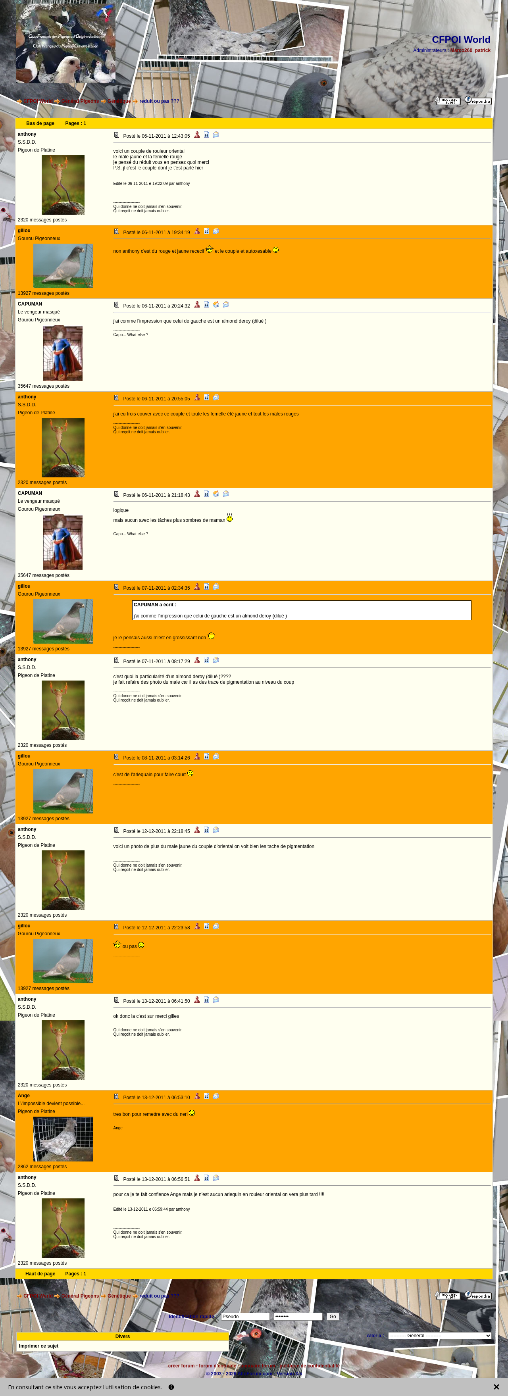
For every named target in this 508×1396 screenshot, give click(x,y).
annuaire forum (258, 1366)
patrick (483, 50)
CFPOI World (38, 101)
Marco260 (461, 50)
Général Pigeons (80, 101)
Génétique (119, 101)
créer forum (181, 1366)
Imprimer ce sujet (38, 1346)
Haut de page (40, 1274)
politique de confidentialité (309, 1366)
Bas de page (40, 123)
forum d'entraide (217, 1366)
